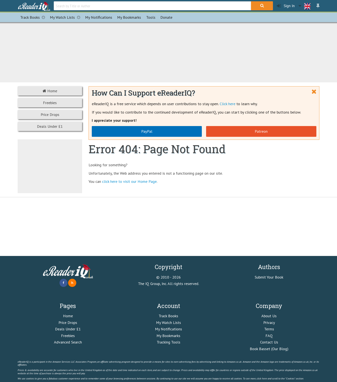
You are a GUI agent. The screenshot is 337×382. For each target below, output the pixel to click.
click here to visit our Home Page (129, 181)
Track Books (33, 17)
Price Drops (50, 114)
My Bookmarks (168, 335)
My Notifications (168, 329)
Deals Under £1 (50, 126)
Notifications (98, 17)
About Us (269, 315)
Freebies (50, 102)
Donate (166, 17)
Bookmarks (129, 17)
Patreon (261, 131)
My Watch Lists (66, 17)
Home (50, 90)
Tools (150, 17)
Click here (227, 103)
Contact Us (269, 342)
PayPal (146, 131)
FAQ (269, 335)
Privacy (269, 322)
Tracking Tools (168, 342)
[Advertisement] (168, 52)
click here (262, 378)
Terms (269, 329)
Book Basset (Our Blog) (269, 348)
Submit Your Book (269, 277)
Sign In (286, 6)
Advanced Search (68, 342)
